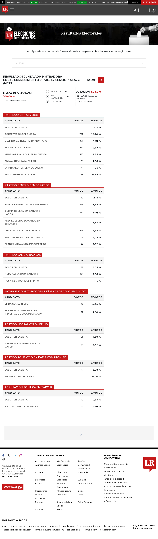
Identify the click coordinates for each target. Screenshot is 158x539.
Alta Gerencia (63, 461)
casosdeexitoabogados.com (16, 529)
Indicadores (41, 491)
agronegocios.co (37, 526)
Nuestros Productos (114, 471)
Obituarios (61, 494)
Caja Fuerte (62, 465)
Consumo (40, 472)
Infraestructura (63, 491)
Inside (81, 491)
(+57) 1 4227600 (10, 476)
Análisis (81, 461)
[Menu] (13, 9)
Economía (83, 472)
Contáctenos (110, 475)
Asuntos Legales (43, 465)
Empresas (40, 479)
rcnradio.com (90, 529)
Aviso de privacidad (114, 479)
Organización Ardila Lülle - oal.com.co (144, 526)
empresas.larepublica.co (61, 526)
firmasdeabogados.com (89, 526)
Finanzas (39, 483)
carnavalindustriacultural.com (49, 529)
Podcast (39, 502)
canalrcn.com (74, 529)
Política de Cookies (114, 493)
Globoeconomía (86, 483)
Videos (59, 509)
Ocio (80, 494)
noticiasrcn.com (108, 529)
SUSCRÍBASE (149, 2)
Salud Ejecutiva (85, 502)
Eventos (82, 479)
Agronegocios (42, 461)
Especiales (61, 479)
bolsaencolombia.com (115, 526)
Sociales (39, 509)
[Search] (135, 10)
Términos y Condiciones (116, 482)
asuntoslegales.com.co (13, 526)
